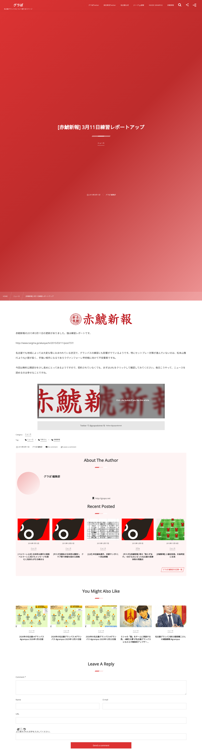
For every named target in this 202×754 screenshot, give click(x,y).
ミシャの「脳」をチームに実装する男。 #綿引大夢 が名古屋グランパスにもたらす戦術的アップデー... (135, 639)
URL (17, 714)
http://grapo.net (102, 498)
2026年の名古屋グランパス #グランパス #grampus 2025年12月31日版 (66, 638)
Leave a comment (69, 447)
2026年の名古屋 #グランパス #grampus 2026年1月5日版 (31, 638)
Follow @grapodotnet (114, 426)
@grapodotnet (96, 425)
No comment (53, 447)
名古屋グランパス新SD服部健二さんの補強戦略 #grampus (170, 638)
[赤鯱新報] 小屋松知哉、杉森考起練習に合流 (172, 555)
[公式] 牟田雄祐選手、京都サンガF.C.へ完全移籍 (103, 555)
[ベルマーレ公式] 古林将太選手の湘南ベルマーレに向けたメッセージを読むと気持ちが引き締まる (34, 557)
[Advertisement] (101, 167)
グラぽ (18, 5)
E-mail (105, 699)
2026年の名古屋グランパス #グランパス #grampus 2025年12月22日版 (101, 638)
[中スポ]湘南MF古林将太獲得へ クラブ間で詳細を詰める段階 (68, 555)
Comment (20, 677)
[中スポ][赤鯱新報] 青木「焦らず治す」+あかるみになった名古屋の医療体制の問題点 (137, 557)
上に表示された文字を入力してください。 (33, 731)
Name (18, 699)
